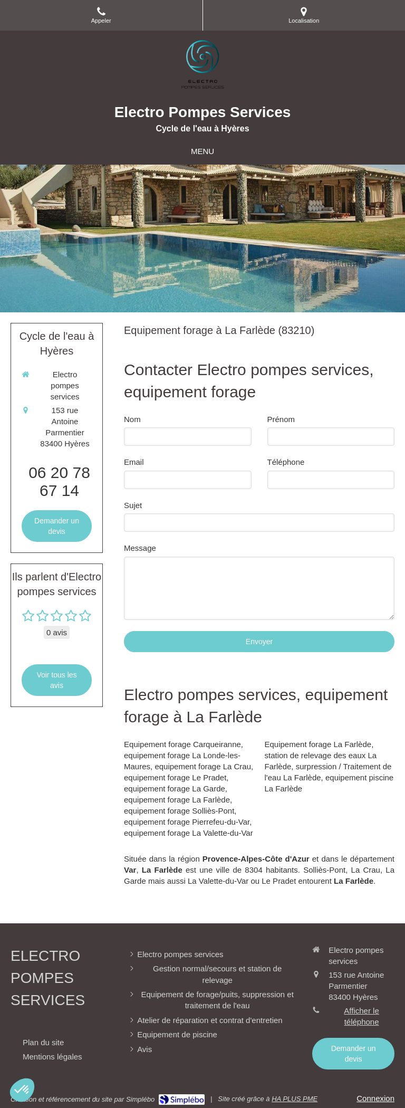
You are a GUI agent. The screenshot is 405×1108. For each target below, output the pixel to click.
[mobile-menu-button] (202, 151)
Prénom (281, 419)
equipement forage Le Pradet (175, 777)
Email (134, 461)
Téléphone (286, 461)
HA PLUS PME (294, 1099)
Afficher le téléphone (361, 1016)
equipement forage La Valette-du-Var (188, 832)
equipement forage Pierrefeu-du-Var (186, 821)
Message (140, 547)
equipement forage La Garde (174, 788)
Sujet (133, 505)
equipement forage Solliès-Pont (179, 810)
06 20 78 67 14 (59, 481)
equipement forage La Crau (203, 766)
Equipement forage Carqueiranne (182, 744)
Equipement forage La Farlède (318, 744)
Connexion (375, 1098)
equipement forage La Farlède (177, 799)
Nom (132, 419)
